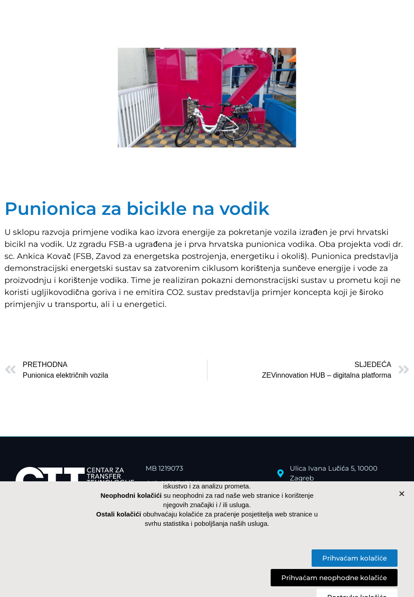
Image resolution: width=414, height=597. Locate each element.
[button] (401, 493)
